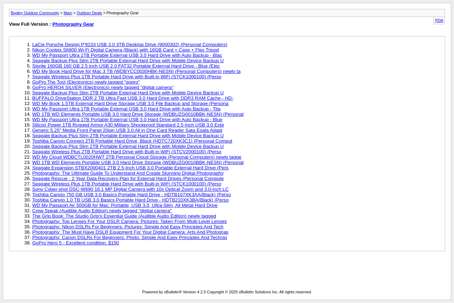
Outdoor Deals (89, 13)
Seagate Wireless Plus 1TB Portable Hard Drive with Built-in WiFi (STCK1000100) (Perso (126, 76)
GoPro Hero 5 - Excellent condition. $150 (75, 242)
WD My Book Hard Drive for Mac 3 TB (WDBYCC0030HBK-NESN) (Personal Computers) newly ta (136, 71)
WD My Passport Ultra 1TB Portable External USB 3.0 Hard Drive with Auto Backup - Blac (127, 55)
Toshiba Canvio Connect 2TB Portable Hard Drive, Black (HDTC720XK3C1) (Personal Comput (132, 141)
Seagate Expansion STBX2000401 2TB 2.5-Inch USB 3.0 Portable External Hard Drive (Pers (130, 167)
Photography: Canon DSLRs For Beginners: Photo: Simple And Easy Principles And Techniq (129, 237)
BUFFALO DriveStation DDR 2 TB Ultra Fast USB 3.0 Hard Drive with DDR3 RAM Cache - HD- (132, 98)
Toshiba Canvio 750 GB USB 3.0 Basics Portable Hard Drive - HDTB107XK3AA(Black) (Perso (131, 194)
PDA (439, 20)
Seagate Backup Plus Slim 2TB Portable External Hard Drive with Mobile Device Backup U (128, 60)
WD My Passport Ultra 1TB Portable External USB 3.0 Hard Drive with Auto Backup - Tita (126, 108)
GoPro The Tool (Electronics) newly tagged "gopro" (86, 82)
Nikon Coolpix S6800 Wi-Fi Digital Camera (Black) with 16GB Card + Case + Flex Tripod (125, 50)
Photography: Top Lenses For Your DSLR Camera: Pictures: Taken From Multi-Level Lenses (129, 221)
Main (68, 13)
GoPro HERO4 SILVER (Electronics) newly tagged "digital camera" (102, 87)
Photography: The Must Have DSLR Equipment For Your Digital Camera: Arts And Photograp (130, 232)
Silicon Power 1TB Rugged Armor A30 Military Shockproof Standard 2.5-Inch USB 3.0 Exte (128, 125)
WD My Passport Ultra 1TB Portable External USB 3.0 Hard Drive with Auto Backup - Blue (127, 119)
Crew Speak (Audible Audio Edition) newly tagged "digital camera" (102, 210)
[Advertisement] (227, 272)
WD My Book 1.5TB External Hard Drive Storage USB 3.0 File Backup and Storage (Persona (130, 103)
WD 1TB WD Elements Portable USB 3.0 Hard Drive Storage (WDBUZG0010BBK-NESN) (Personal (137, 114)
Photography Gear (73, 24)
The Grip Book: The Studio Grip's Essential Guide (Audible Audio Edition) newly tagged (124, 216)
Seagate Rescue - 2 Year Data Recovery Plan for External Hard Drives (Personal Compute (128, 178)
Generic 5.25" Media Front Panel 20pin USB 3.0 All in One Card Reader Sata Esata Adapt (127, 130)
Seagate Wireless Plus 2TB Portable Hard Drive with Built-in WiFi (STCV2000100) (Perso (126, 151)
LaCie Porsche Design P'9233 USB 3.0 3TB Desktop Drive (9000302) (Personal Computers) (129, 44)
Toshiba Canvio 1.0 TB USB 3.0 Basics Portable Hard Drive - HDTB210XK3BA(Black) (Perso (130, 200)
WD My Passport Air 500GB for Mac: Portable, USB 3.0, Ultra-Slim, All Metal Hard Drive (125, 205)
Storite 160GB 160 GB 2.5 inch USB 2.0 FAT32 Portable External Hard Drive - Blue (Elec (126, 66)
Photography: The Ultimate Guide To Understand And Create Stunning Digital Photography (127, 173)
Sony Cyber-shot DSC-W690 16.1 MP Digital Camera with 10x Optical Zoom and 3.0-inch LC (130, 189)
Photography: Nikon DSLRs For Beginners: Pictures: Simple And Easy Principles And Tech (127, 226)
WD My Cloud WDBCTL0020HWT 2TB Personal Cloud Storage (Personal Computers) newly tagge (136, 157)
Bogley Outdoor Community (35, 13)
